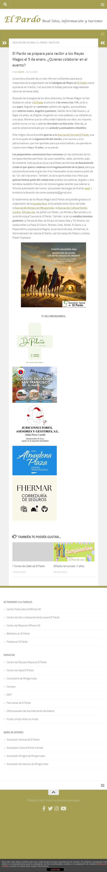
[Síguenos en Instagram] (56, 808)
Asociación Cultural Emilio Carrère (25, 747)
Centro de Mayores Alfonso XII (23, 625)
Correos (11, 686)
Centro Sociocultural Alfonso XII (24, 609)
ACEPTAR (55, 870)
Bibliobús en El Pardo (18, 633)
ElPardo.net (28, 212)
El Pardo (82, 82)
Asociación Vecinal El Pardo (29, 42)
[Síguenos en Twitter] (50, 808)
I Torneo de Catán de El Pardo (28, 566)
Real (44, 203)
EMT (9, 694)
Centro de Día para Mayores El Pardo (27, 662)
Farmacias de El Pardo (19, 702)
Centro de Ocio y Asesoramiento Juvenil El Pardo (33, 617)
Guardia (37, 203)
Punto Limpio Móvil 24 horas (22, 719)
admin (20, 72)
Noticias (54, 42)
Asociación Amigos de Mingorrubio (34, 208)
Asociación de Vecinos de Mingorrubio (27, 764)
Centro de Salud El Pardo (20, 670)
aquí (87, 188)
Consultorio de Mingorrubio (22, 678)
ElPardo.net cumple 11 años (69, 566)
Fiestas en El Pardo (17, 641)
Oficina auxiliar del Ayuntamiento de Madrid (30, 711)
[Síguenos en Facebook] (44, 808)
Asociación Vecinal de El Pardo (23, 739)
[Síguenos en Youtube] (63, 808)
